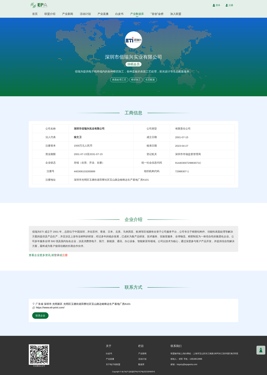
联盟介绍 (49, 13)
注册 (65, 255)
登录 (56, 255)
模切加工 (136, 79)
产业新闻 (67, 13)
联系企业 (40, 315)
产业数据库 (137, 13)
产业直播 (103, 13)
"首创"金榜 (157, 13)
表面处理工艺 (119, 79)
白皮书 (119, 13)
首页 (35, 13)
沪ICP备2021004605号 (146, 372)
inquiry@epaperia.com (187, 364)
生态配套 (150, 79)
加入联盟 (175, 13)
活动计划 (85, 13)
